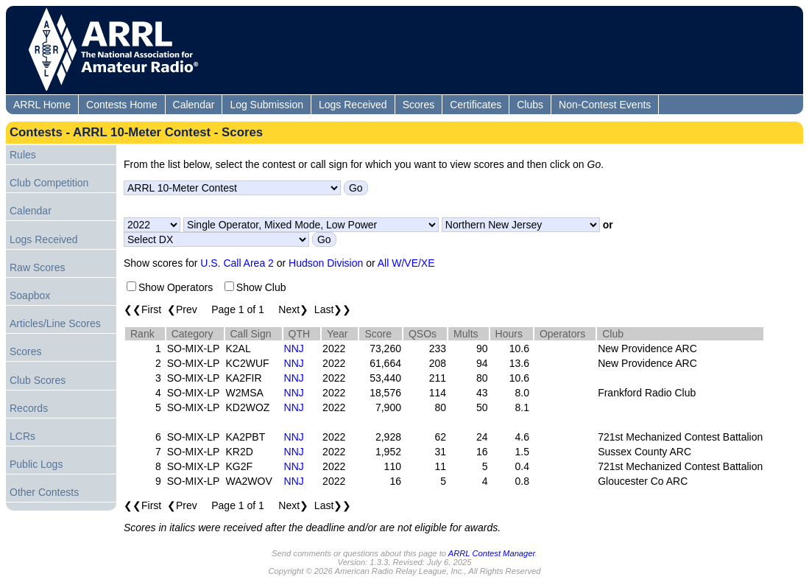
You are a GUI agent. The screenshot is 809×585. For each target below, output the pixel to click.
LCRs (22, 436)
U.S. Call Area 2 (237, 263)
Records (29, 408)
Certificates (475, 105)
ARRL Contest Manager (491, 553)
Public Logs (36, 464)
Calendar (194, 105)
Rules (23, 155)
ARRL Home (42, 105)
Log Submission (266, 105)
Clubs (530, 105)
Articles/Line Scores (55, 323)
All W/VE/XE (406, 263)
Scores (419, 105)
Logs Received (353, 105)
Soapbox (30, 295)
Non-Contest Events (605, 105)
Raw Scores (37, 267)
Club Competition (49, 183)
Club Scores (38, 380)
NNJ (294, 348)
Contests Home (121, 105)
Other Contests (44, 492)
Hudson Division (326, 263)
